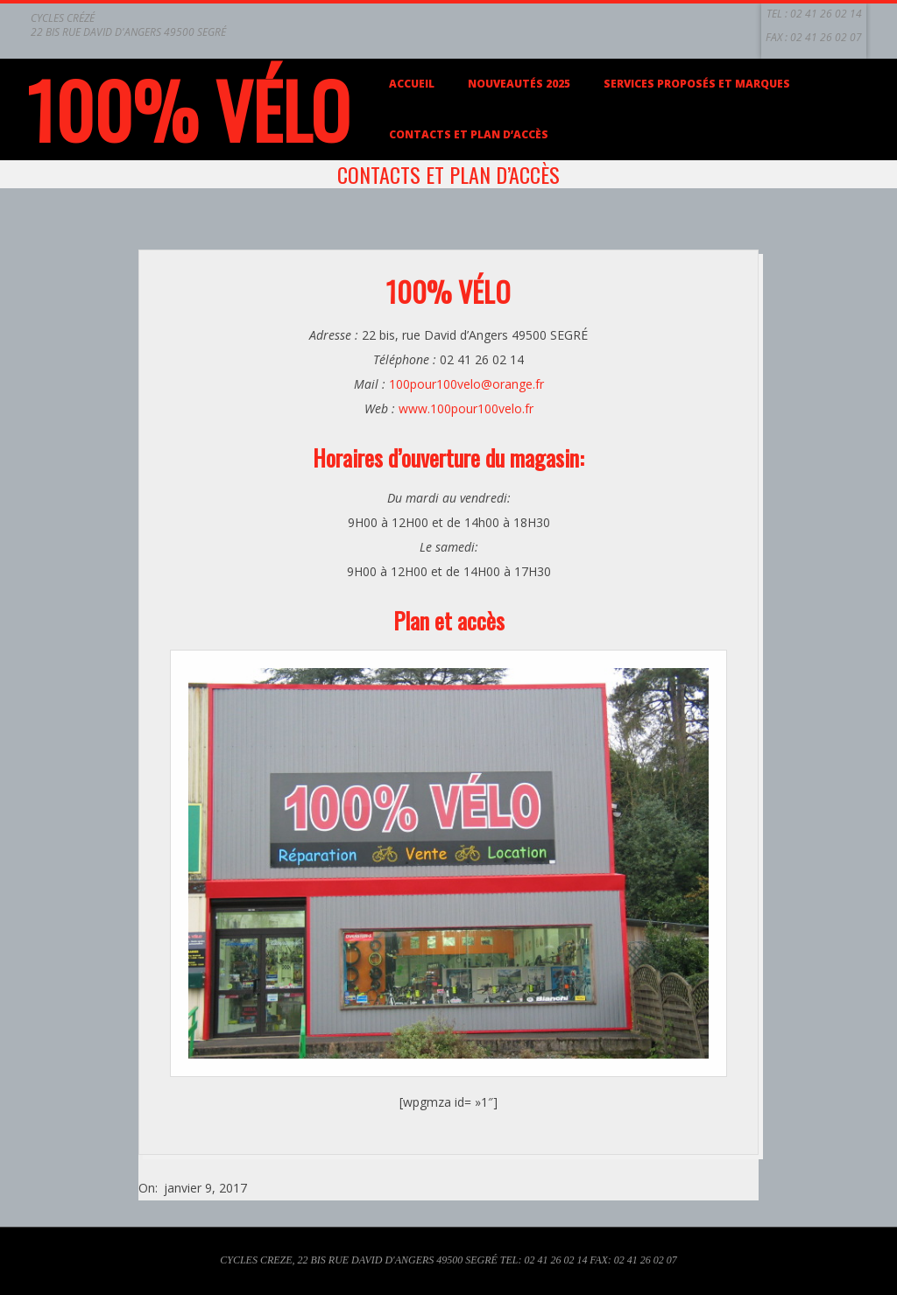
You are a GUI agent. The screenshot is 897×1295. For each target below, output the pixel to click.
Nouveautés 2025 (519, 83)
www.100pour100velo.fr (466, 408)
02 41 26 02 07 (826, 37)
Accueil (411, 83)
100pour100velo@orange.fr (466, 384)
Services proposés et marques (697, 83)
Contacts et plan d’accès (468, 134)
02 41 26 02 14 (826, 13)
